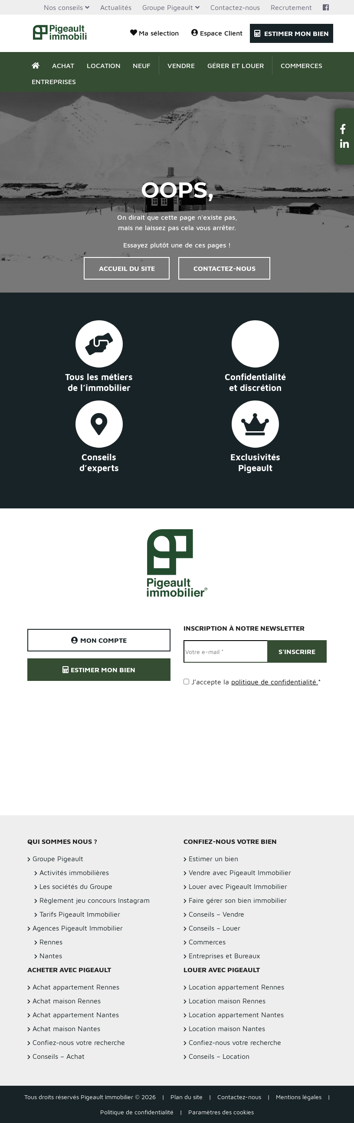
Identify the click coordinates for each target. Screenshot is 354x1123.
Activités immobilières (74, 872)
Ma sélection (154, 32)
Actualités (115, 7)
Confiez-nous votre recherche (79, 1042)
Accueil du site (127, 268)
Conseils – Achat (59, 1056)
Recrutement (291, 7)
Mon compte (99, 640)
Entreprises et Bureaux (224, 956)
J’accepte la (256, 682)
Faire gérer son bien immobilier (238, 900)
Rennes (50, 942)
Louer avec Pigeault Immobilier (238, 886)
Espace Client (217, 32)
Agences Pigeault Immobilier (78, 928)
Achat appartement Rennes (76, 987)
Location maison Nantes (227, 1028)
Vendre (181, 65)
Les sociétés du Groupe (75, 886)
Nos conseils (63, 7)
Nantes (50, 956)
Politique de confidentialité (137, 1112)
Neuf (142, 65)
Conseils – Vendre (216, 914)
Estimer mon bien (291, 33)
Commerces (301, 65)
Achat (63, 65)
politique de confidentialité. (274, 682)
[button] (344, 129)
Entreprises (54, 81)
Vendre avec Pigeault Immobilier (240, 872)
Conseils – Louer (214, 928)
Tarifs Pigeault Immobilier (79, 914)
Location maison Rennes (227, 1001)
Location (104, 65)
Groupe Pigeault (167, 7)
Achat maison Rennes (67, 1001)
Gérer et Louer (235, 65)
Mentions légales (298, 1096)
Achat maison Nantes (66, 1028)
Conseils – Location (219, 1056)
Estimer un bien (213, 859)
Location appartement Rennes (236, 987)
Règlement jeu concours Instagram (94, 900)
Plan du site (186, 1096)
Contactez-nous (235, 7)
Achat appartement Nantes (76, 1015)
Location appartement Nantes (236, 1015)
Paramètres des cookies (221, 1112)
